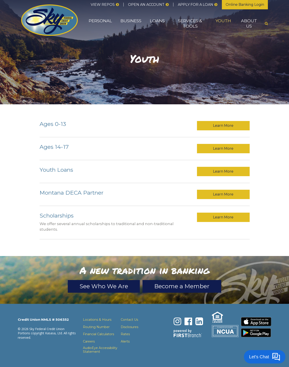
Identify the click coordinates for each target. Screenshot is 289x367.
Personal (100, 20)
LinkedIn (199, 321)
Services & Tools (190, 23)
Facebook (188, 321)
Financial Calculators (98, 334)
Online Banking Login (245, 4)
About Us (249, 23)
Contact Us (129, 320)
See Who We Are (104, 286)
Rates (125, 334)
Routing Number (96, 327)
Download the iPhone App (256, 321)
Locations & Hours (97, 320)
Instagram (177, 321)
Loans (157, 20)
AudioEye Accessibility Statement (100, 350)
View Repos (103, 4)
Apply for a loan (195, 4)
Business (130, 20)
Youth (223, 20)
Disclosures (129, 327)
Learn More (223, 125)
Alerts (125, 341)
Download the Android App (256, 332)
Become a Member (181, 286)
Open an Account (146, 4)
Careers (89, 341)
